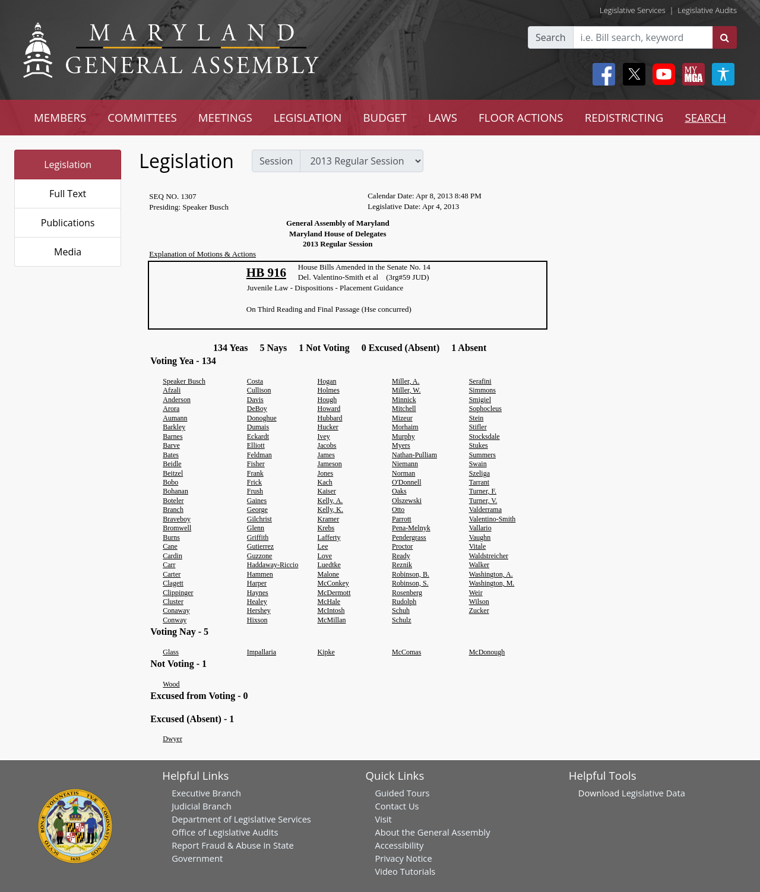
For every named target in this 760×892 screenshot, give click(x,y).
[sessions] (361, 161)
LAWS (442, 117)
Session (276, 160)
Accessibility (399, 845)
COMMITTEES (142, 117)
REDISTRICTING (624, 117)
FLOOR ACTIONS (521, 117)
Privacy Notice (403, 858)
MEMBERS (60, 117)
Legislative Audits (707, 10)
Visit (383, 819)
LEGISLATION (308, 117)
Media (67, 251)
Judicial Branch (202, 806)
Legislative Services (633, 10)
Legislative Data (653, 793)
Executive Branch (206, 793)
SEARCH (705, 117)
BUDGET (384, 117)
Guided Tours (402, 793)
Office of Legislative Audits (225, 832)
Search (551, 37)
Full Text (67, 193)
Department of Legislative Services (241, 819)
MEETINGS (225, 117)
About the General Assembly (432, 832)
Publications (68, 222)
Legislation (67, 164)
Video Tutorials (405, 871)
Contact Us (397, 806)
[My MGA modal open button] (691, 74)
